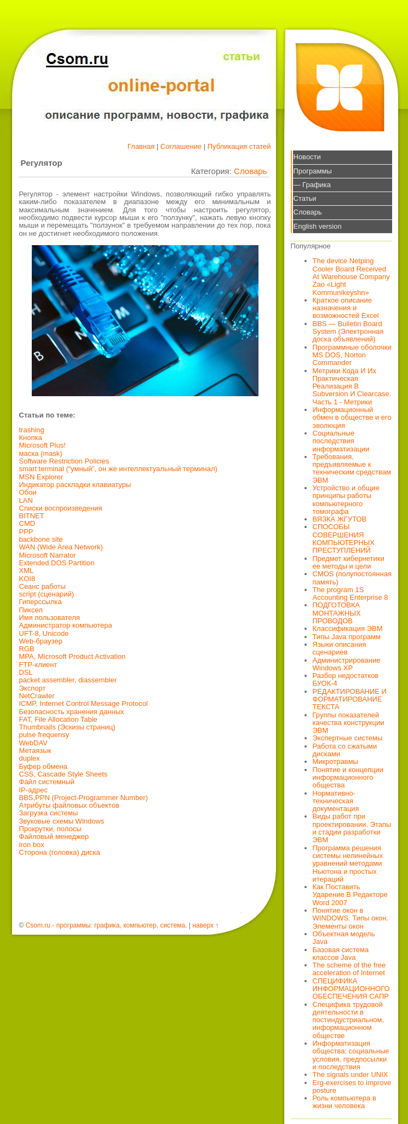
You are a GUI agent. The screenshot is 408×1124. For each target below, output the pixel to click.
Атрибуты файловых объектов (69, 805)
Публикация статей (239, 146)
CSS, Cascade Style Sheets (63, 774)
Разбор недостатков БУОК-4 (346, 679)
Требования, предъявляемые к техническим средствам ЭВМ (352, 468)
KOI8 (27, 579)
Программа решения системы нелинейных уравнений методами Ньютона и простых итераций (348, 863)
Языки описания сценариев (339, 648)
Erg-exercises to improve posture (352, 1086)
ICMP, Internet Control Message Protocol (83, 703)
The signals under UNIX (350, 1074)
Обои (28, 492)
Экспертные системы (348, 738)
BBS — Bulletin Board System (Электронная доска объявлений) (348, 332)
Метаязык (35, 750)
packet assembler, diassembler (68, 680)
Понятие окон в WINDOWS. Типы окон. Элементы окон (351, 918)
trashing (31, 430)
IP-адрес (33, 790)
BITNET (31, 516)
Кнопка (30, 437)
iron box (31, 845)
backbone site (41, 539)
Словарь (250, 171)
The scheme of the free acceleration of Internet (349, 969)
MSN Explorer (41, 477)
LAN (26, 500)
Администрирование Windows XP (347, 664)
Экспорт (32, 688)
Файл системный (47, 782)
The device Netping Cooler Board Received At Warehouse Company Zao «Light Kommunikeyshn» (351, 276)
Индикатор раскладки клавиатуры (75, 484)
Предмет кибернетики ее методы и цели (348, 562)
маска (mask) (40, 453)
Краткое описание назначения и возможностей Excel (346, 308)
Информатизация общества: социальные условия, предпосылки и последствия (351, 1055)
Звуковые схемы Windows (62, 821)
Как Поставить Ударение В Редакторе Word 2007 (350, 895)
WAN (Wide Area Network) (61, 547)
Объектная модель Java (344, 938)
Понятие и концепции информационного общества (348, 778)
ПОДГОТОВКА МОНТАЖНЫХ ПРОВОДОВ (337, 613)
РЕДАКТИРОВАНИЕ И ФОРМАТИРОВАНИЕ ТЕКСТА (350, 699)
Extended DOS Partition (57, 563)
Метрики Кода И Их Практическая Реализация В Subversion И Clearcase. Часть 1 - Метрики (352, 386)
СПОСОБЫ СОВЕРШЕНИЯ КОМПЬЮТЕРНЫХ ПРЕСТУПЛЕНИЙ (344, 538)
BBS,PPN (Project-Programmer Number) (83, 797)
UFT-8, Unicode (44, 633)
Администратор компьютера (65, 625)
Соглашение (181, 146)
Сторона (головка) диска (59, 852)
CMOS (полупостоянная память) (352, 578)
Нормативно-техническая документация (336, 801)
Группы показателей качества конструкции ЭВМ (348, 723)
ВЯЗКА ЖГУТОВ (340, 519)
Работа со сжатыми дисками (345, 750)
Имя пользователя (49, 617)
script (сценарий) (46, 594)
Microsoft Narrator (47, 555)
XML (26, 570)
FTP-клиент (38, 665)
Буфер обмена (43, 766)
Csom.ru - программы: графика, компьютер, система (105, 925)
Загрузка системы (48, 813)
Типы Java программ (347, 637)
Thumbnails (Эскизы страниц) (67, 727)
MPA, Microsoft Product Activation (72, 656)
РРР (26, 532)
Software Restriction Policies (64, 461)
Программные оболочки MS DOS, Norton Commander (352, 355)
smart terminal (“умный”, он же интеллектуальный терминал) (118, 469)
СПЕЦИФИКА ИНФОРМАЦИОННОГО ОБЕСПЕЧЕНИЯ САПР (351, 989)
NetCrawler (37, 696)
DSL (26, 672)
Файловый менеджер (54, 836)
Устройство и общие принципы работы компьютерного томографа (346, 499)
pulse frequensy (44, 735)
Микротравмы (335, 761)
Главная (141, 146)
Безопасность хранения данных (71, 712)
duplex (29, 758)
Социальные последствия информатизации (341, 441)
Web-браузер (40, 641)
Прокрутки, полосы (50, 829)
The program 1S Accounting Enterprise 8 (350, 593)
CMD (27, 523)
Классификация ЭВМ (348, 628)
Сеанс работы (42, 586)
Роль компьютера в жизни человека (344, 1102)
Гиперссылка (40, 602)
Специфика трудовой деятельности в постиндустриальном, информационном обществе (348, 1020)
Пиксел (31, 610)
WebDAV (33, 743)
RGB (27, 649)
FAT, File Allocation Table (58, 719)
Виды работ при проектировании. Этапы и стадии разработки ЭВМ (352, 828)
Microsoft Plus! (42, 445)
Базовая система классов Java (341, 953)
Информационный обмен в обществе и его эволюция (352, 417)
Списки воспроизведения (60, 508)
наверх (203, 925)
